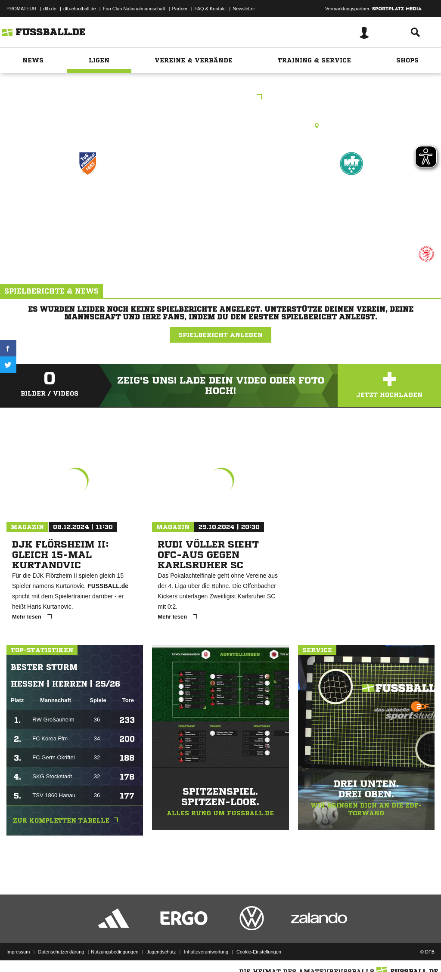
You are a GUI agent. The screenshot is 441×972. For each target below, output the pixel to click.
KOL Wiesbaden (220, 97)
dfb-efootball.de (79, 8)
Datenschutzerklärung (61, 951)
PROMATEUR (21, 8)
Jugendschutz (161, 951)
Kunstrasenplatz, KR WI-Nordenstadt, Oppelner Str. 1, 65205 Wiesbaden (220, 126)
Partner (180, 8)
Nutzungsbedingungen (114, 951)
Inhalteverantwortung (206, 951)
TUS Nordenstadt (87, 200)
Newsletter (244, 8)
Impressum (18, 951)
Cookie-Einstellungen (258, 951)
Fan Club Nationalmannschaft (134, 8)
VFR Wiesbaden (351, 200)
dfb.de (49, 8)
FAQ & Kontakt (210, 8)
